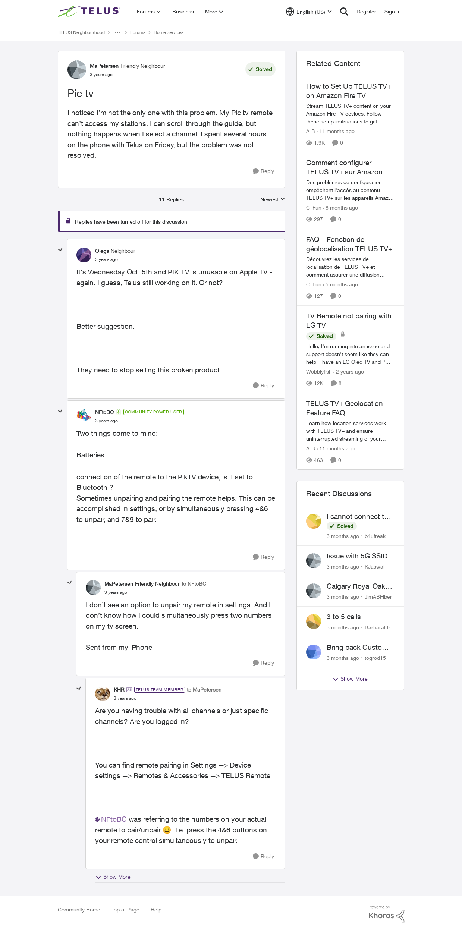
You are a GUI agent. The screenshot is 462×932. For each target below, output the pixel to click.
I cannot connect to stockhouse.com (357, 516)
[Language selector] (309, 11)
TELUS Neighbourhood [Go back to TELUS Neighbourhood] (81, 32)
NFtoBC (114, 819)
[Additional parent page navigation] (117, 32)
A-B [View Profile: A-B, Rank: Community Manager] (310, 131)
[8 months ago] (340, 208)
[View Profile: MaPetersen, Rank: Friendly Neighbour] (76, 69)
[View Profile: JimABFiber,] (313, 590)
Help (156, 909)
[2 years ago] (348, 372)
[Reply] (263, 171)
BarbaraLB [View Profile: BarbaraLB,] (378, 627)
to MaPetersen (204, 689)
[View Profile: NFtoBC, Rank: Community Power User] (83, 416)
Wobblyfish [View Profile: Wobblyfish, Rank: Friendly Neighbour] (319, 372)
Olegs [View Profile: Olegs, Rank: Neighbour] (102, 251)
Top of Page (125, 909)
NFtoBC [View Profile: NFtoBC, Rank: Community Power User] (104, 412)
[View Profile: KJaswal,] (313, 560)
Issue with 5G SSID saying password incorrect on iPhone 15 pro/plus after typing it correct (357, 556)
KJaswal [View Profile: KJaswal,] (374, 566)
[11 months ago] (336, 131)
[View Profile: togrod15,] (313, 652)
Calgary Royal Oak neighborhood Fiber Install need (358, 586)
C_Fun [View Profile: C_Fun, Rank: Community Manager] (313, 208)
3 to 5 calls (344, 617)
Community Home (79, 909)
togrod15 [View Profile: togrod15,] (375, 657)
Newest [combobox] (272, 199)
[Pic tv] (106, 259)
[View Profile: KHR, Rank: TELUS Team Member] (102, 693)
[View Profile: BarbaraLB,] (313, 621)
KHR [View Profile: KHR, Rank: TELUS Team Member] (119, 689)
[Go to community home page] (90, 12)
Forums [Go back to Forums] (137, 32)
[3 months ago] (343, 536)
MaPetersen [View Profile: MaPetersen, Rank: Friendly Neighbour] (104, 66)
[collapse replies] (60, 249)
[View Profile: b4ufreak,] (313, 521)
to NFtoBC (194, 583)
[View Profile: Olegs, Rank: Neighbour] (83, 255)
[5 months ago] (340, 284)
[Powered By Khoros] (387, 914)
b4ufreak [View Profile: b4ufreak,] (375, 536)
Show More (113, 876)
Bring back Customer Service (360, 647)
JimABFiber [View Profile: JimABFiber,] (378, 596)
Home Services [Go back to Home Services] (168, 32)
